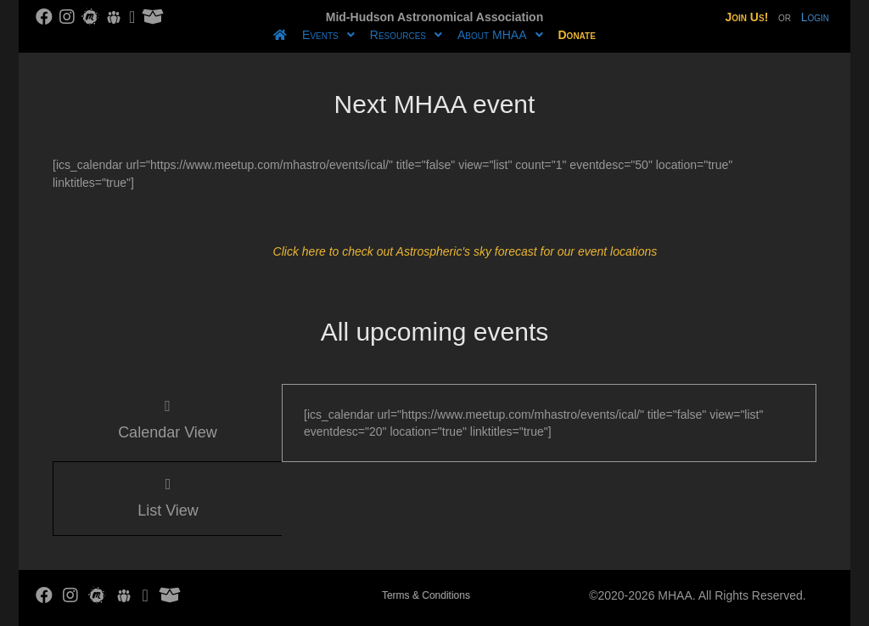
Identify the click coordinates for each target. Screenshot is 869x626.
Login (815, 17)
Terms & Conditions (426, 595)
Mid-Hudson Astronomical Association (434, 17)
